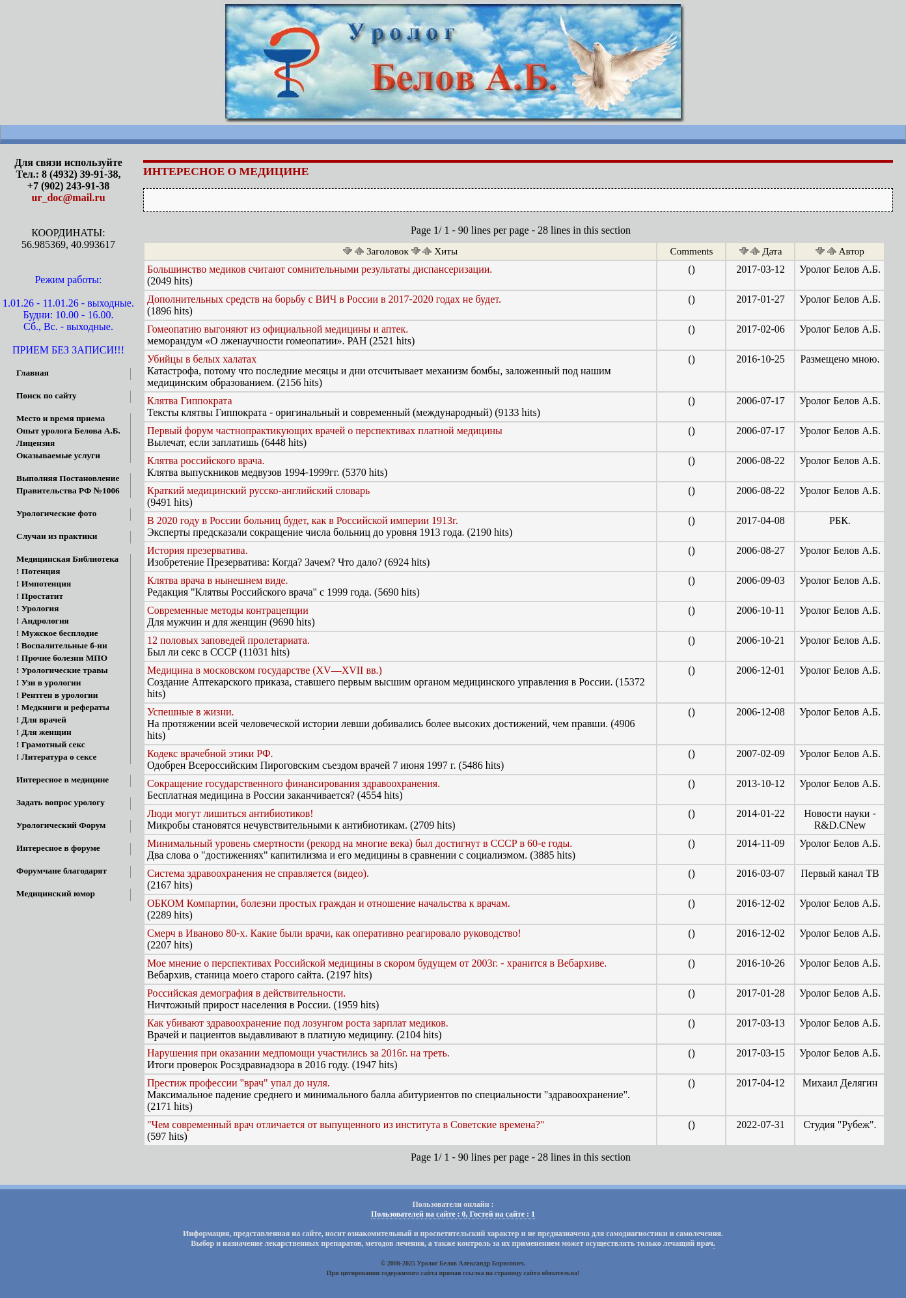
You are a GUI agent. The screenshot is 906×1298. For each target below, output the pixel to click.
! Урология (37, 608)
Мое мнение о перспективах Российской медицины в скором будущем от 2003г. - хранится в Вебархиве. (377, 963)
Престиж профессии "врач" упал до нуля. (238, 1082)
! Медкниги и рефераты (62, 707)
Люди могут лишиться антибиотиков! (230, 813)
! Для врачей (41, 720)
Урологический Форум (60, 825)
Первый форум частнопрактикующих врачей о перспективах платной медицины (324, 430)
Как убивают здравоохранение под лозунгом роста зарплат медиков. (297, 1023)
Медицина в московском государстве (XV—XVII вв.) (264, 670)
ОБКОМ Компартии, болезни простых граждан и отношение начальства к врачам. (328, 903)
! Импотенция (43, 583)
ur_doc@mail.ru (68, 197)
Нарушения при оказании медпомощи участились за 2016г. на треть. (298, 1052)
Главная (32, 373)
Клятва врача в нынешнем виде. (217, 580)
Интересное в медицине (62, 779)
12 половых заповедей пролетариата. (228, 640)
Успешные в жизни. (190, 711)
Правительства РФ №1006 (68, 490)
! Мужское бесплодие (57, 633)
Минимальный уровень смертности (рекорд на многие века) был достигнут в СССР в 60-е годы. (359, 843)
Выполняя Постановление (67, 478)
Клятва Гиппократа (189, 400)
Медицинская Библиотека (67, 559)
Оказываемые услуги (58, 455)
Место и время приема (60, 418)
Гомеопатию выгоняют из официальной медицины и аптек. (277, 329)
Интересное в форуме (58, 848)
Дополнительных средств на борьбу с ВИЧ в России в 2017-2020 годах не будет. (324, 299)
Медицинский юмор (55, 893)
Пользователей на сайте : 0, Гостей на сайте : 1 (453, 1214)
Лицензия (35, 443)
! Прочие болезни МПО (61, 658)
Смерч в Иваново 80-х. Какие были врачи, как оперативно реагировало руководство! (334, 933)
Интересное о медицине (226, 171)
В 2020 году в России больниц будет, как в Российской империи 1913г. (302, 520)
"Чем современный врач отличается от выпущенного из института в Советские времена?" (345, 1124)
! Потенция (38, 571)
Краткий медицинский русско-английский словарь (258, 490)
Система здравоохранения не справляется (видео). (258, 873)
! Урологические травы (62, 670)
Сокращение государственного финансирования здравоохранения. (293, 783)
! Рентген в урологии (57, 695)
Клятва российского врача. (206, 460)
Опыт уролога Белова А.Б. (68, 430)
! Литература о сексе (56, 757)
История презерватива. (197, 550)
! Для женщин (44, 732)
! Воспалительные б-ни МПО (53, 647)
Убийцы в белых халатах (201, 359)
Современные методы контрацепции (228, 610)
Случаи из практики (56, 536)
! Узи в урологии (48, 682)
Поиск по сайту (46, 395)
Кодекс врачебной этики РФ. (210, 753)
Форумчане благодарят (61, 871)
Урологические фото (56, 513)
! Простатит (39, 596)
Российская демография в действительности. (246, 993)
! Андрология (42, 621)
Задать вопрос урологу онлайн (52, 803)
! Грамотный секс (50, 744)
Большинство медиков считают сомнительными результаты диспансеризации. (319, 269)
